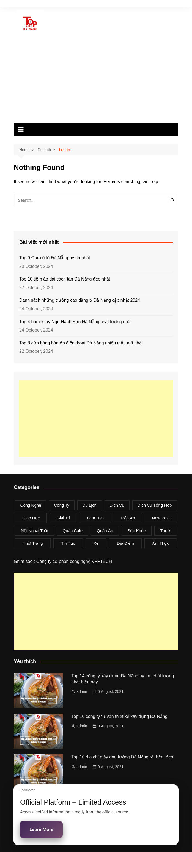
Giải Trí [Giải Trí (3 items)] (63, 518)
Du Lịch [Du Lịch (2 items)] (89, 505)
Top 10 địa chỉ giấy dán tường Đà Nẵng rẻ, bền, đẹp (122, 757)
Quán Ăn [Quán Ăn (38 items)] (105, 530)
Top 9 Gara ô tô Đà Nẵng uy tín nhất (54, 257)
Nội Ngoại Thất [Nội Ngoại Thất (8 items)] (34, 530)
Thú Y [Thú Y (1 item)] (165, 530)
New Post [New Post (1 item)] (161, 518)
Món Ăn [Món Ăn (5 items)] (128, 518)
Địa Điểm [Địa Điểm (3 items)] (125, 543)
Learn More (41, 829)
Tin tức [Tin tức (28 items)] (68, 543)
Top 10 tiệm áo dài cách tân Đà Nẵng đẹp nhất (64, 279)
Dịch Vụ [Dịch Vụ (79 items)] (116, 505)
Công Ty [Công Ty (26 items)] (61, 505)
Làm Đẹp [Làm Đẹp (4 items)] (95, 518)
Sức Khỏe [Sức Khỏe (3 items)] (136, 530)
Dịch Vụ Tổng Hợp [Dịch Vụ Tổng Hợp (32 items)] (154, 505)
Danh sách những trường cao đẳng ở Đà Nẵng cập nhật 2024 (79, 300)
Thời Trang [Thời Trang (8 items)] (33, 543)
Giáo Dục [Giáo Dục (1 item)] (31, 518)
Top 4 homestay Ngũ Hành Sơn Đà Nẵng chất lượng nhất (75, 321)
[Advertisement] (96, 81)
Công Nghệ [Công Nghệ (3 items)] (30, 505)
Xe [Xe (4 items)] (96, 543)
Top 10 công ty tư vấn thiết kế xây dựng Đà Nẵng (119, 716)
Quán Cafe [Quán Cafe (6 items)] (73, 530)
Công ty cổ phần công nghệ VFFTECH (74, 561)
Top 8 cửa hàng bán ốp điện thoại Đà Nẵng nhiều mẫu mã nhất (81, 343)
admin (81, 691)
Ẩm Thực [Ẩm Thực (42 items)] (160, 543)
